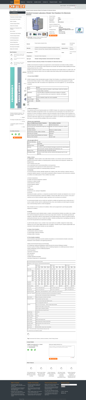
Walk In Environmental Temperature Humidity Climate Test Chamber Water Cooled (18, 394)
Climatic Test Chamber (21, 10)
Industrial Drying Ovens (14, 40)
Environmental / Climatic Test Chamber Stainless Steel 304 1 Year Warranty (35, 394)
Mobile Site (63, 393)
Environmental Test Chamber (15, 19)
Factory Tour (29, 2)
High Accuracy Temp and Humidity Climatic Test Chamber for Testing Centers (34, 388)
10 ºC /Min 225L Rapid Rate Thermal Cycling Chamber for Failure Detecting (51, 391)
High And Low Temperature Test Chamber (16, 29)
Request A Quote (53, 2)
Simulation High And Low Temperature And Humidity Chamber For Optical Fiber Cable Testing (18, 388)
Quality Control (37, 2)
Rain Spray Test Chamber (14, 46)
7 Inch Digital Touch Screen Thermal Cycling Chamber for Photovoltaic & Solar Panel (51, 393)
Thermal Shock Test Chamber (15, 33)
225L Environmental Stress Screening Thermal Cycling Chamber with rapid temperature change (51, 387)
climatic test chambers (44, 338)
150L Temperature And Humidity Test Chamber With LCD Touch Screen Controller (31, 374)
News (60, 2)
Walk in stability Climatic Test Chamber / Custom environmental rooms (35, 392)
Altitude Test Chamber (14, 25)
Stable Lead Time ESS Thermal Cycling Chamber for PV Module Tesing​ (52, 385)
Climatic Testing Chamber (53, 338)
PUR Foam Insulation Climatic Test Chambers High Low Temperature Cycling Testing (34, 385)
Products (17, 2)
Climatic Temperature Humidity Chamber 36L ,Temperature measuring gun (51, 374)
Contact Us (45, 2)
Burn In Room (12, 31)
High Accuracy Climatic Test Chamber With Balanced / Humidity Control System (41, 374)
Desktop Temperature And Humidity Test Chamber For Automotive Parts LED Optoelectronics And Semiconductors (72, 375)
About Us (23, 2)
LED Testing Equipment (14, 37)
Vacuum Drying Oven (14, 42)
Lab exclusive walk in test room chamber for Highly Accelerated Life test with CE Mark (18, 385)
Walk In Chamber (13, 21)
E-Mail (62, 391)
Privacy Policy (21, 399)
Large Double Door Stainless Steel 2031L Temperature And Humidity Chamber (19, 55)
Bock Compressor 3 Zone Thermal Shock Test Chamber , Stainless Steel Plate (19, 63)
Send (63, 386)
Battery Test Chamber (14, 48)
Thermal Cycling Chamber (14, 23)
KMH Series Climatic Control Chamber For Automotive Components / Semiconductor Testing (61, 375)
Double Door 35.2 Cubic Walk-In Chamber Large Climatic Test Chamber (18, 392)
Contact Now (54, 35)
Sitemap (66, 391)
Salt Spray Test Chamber (14, 44)
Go (75, 7)
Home (11, 2)
